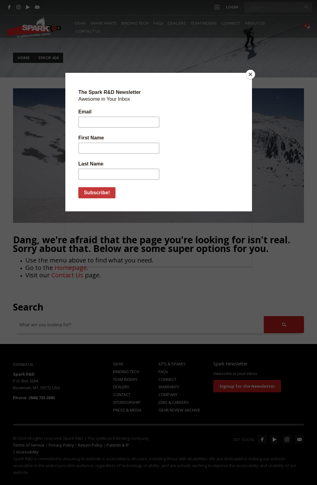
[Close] (250, 74)
